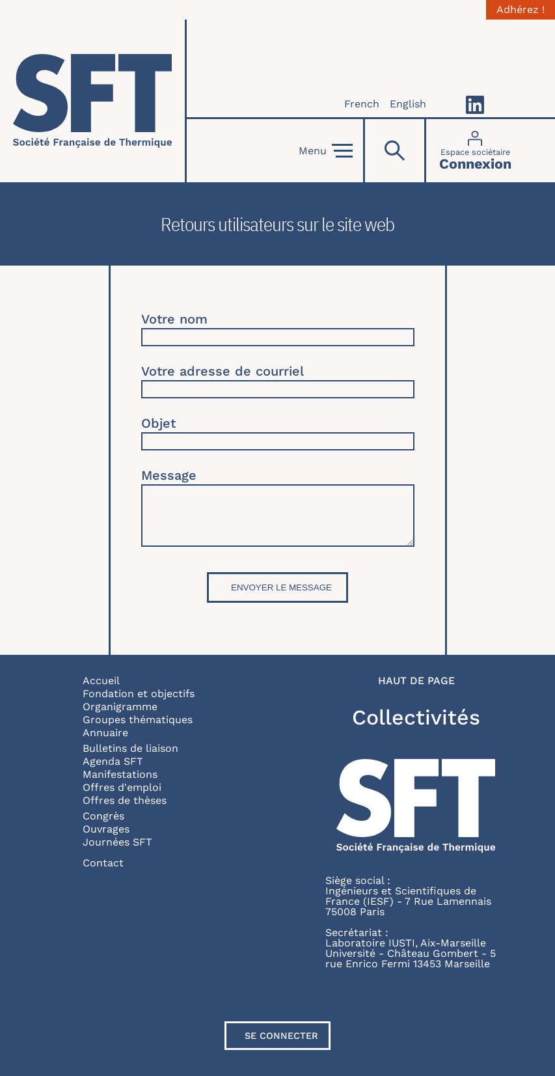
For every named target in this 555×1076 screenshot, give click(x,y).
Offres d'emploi (122, 787)
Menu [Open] (326, 151)
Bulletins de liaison (130, 748)
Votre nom (174, 319)
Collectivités (416, 717)
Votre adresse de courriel (222, 371)
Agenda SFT (113, 761)
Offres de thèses (125, 800)
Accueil (101, 680)
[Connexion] (475, 150)
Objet (158, 423)
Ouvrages (106, 829)
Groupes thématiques (138, 719)
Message (168, 475)
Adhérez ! (520, 10)
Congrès (103, 816)
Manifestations (120, 774)
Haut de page (416, 681)
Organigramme (120, 706)
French (361, 104)
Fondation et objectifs (139, 693)
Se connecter (281, 1035)
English (408, 104)
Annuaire (105, 732)
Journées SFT (117, 842)
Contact (103, 863)
